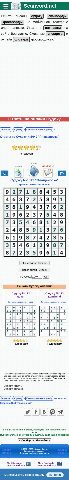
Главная (5, 129)
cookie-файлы (35, 474)
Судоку (18, 129)
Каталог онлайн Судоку (39, 129)
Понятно (55, 475)
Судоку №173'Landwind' (54, 295)
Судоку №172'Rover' (21, 295)
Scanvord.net (40, 6)
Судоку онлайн (13, 388)
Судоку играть (13, 385)
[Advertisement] (34, 80)
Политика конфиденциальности (34, 453)
